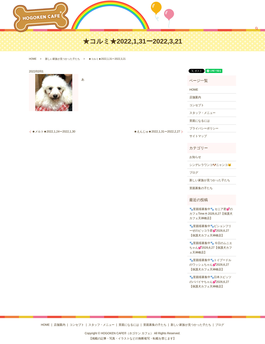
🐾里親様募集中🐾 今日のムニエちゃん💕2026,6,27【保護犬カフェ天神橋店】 (210, 247)
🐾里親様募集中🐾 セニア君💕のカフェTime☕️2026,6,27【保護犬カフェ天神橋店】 (211, 213)
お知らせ (195, 157)
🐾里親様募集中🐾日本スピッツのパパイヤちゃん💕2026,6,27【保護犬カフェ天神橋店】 (210, 281)
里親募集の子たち (183, 21)
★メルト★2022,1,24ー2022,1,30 (53, 131)
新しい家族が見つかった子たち (218, 21)
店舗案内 (183, 14)
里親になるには (248, 14)
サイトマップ (198, 136)
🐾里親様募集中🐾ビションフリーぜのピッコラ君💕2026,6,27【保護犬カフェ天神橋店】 (210, 230)
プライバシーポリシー (203, 128)
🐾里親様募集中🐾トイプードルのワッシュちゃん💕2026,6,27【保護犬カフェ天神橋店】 (210, 264)
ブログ (246, 21)
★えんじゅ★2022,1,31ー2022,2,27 (157, 131)
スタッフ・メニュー (222, 14)
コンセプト (199, 14)
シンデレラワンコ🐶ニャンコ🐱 (210, 165)
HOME (169, 14)
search (256, 22)
